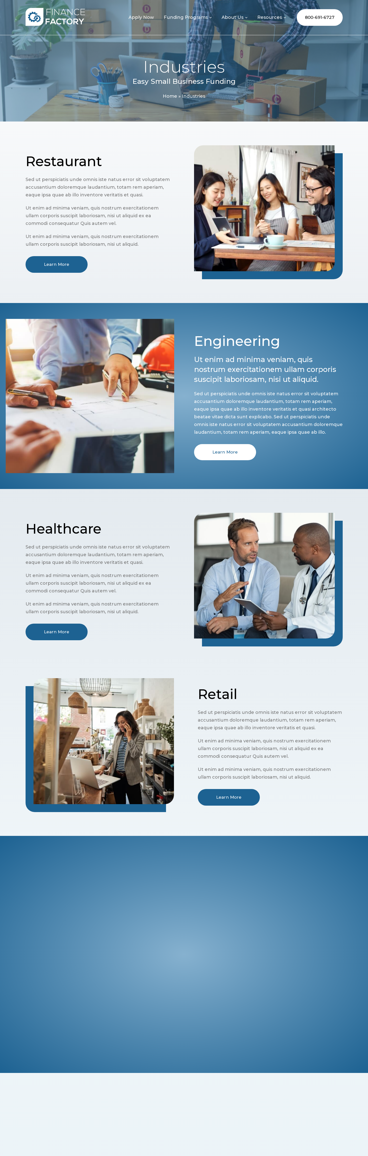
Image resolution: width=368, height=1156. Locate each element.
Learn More (56, 264)
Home (170, 96)
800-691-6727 (320, 17)
